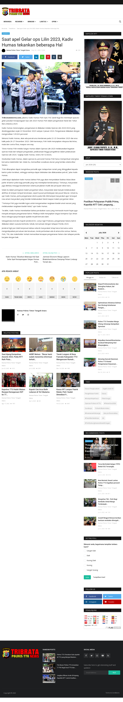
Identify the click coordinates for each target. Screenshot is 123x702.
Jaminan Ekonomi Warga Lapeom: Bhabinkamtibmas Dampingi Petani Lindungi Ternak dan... (60, 259)
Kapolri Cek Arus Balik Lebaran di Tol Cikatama (39, 390)
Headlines (12, 28)
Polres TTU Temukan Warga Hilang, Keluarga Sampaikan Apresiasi (108, 324)
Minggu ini (90, 277)
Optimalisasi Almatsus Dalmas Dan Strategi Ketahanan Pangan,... (109, 305)
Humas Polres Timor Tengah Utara (16, 50)
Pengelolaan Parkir (92, 393)
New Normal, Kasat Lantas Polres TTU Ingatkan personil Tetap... (109, 482)
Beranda (8, 21)
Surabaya (88, 408)
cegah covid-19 (108, 389)
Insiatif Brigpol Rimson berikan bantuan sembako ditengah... (109, 519)
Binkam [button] (32, 21)
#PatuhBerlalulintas (92, 418)
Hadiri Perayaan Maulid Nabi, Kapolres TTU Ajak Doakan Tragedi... (99, 204)
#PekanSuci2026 (110, 403)
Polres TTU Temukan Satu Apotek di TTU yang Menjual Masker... (68, 656)
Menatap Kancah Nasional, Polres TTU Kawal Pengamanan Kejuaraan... (108, 361)
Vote (87, 577)
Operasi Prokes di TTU (93, 403)
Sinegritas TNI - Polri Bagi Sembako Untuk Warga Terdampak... (107, 501)
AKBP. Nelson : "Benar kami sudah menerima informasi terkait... (40, 357)
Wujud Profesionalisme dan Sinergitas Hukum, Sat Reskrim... (108, 286)
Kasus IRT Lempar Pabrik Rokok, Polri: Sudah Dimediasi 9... (67, 392)
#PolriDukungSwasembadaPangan (97, 423)
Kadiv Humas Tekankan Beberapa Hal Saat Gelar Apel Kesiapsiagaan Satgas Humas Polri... (22, 259)
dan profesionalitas (111, 413)
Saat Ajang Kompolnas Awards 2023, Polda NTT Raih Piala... (12, 357)
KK (103, 418)
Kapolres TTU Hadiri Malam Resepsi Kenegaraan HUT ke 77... (13, 392)
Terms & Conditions (112, 693)
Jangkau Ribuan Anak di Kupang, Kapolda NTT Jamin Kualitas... (68, 677)
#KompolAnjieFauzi (92, 398)
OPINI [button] (55, 21)
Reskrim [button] (19, 21)
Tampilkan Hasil (99, 577)
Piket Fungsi (106, 398)
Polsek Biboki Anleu (102, 408)
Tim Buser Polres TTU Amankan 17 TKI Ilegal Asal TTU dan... (68, 666)
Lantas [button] (44, 21)
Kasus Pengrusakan (92, 389)
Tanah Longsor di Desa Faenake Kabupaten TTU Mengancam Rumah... (66, 357)
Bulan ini (102, 277)
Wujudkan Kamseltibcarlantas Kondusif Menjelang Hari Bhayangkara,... (109, 342)
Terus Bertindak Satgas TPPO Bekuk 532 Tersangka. (109, 465)
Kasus (104, 393)
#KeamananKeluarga (92, 413)
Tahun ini (115, 277)
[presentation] (112, 180)
